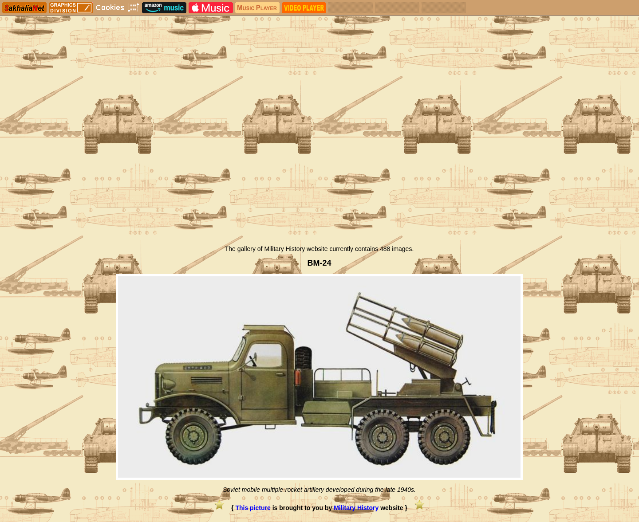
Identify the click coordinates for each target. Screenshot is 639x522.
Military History (356, 507)
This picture (252, 507)
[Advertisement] (319, 174)
